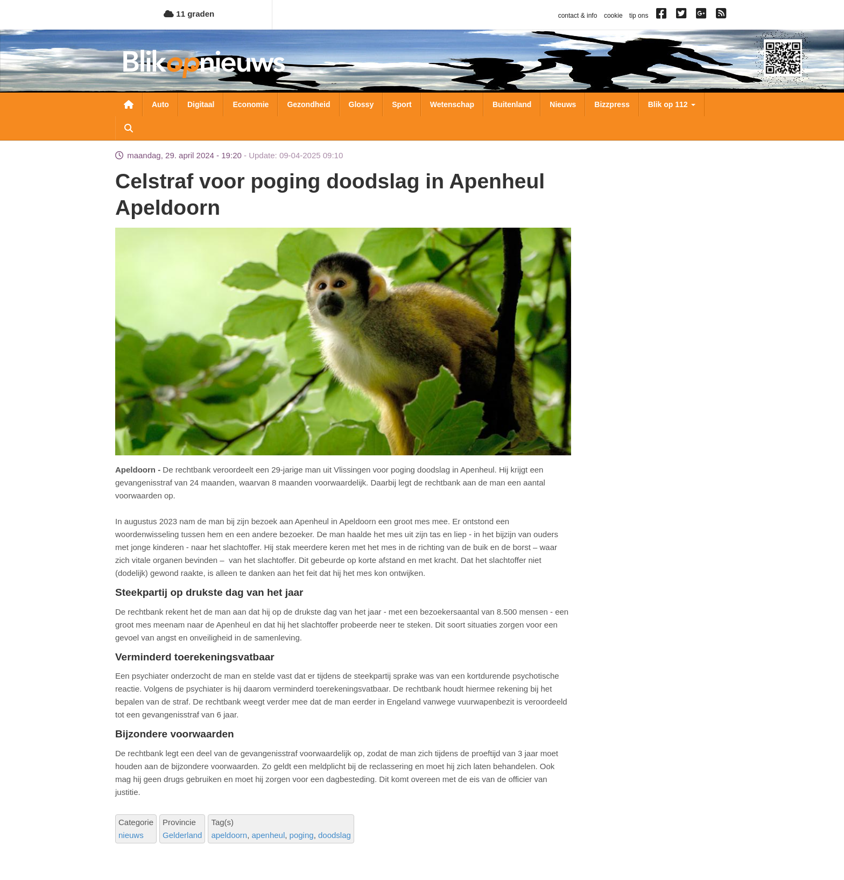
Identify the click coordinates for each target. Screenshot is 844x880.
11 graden (189, 13)
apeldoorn (229, 835)
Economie (251, 104)
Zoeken (129, 128)
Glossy (361, 104)
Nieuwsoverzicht (128, 104)
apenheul (268, 835)
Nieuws (563, 104)
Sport (402, 104)
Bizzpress (611, 104)
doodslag (334, 835)
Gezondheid (308, 104)
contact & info (577, 15)
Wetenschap (452, 104)
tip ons (638, 15)
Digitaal (201, 104)
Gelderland (182, 835)
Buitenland (512, 104)
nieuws (131, 835)
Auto (160, 104)
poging (302, 835)
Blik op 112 (671, 104)
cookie (613, 15)
